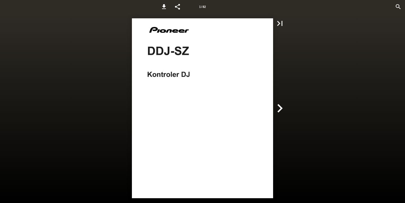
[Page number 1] (202, 7)
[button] (164, 7)
